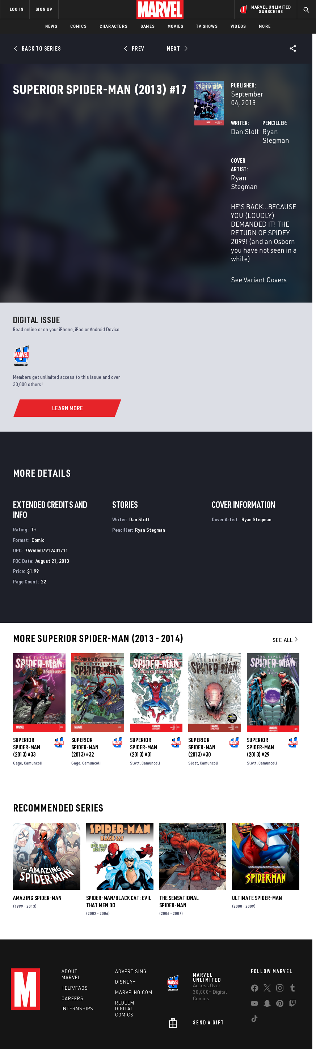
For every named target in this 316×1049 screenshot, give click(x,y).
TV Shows (207, 26)
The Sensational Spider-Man (179, 864)
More (265, 26)
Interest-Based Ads (138, 1038)
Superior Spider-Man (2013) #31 (143, 709)
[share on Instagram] (279, 951)
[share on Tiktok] (254, 982)
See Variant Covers (132, 242)
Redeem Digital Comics (124, 971)
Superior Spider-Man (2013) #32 (84, 709)
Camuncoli (33, 725)
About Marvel (71, 937)
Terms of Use (28, 1029)
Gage (17, 725)
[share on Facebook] (254, 952)
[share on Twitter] (267, 951)
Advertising (131, 934)
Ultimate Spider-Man (257, 860)
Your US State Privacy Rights (109, 1029)
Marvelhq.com (133, 955)
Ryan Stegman (221, 154)
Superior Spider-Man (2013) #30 (201, 709)
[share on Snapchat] (267, 967)
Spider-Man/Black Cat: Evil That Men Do (118, 864)
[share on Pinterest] (279, 967)
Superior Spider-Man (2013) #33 (26, 709)
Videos (238, 26)
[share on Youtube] (254, 967)
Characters (113, 26)
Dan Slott (118, 154)
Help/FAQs (75, 950)
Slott (135, 725)
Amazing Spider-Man (37, 860)
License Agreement (278, 1029)
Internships (77, 971)
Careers (73, 961)
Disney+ (125, 944)
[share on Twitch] (292, 967)
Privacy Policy (61, 1029)
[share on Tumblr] (292, 951)
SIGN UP (43, 9)
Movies (175, 26)
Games (147, 26)
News (51, 26)
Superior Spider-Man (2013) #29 (260, 709)
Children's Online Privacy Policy (222, 1029)
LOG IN (17, 9)
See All (286, 602)
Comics (78, 26)
